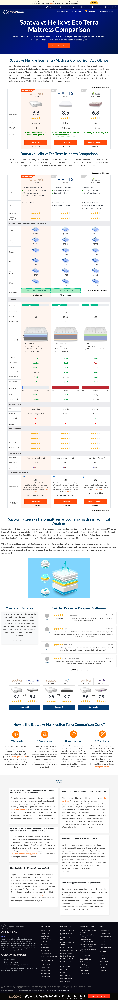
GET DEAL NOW (98, 997)
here (27, 965)
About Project (104, 956)
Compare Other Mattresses (100, 87)
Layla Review (45, 936)
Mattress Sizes (64, 970)
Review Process (65, 7)
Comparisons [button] (90, 11)
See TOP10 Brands (95, 142)
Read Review (36, 146)
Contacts (102, 958)
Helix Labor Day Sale (66, 291)
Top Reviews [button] (76, 12)
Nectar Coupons (85, 968)
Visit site (36, 142)
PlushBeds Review (46, 942)
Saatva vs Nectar (46, 967)
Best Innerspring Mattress (68, 950)
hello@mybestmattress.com (61, 990)
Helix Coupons (84, 970)
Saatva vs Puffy (45, 964)
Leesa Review (45, 950)
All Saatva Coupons (36, 295)
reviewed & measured (19, 810)
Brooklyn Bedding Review (49, 956)
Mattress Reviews (105, 939)
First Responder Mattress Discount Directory (88, 945)
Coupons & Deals (52, 7)
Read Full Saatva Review (19, 641)
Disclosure (103, 967)
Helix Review (45, 945)
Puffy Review (45, 933)
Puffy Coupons (84, 965)
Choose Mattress (65, 976)
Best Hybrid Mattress (67, 956)
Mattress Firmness (66, 978)
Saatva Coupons (85, 962)
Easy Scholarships (105, 947)
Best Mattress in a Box (67, 959)
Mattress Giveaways (106, 945)
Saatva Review (45, 930)
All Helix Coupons (65, 295)
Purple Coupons (85, 973)
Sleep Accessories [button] (106, 12)
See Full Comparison (59, 46)
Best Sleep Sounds (110, 7)
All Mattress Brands (106, 942)
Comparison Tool (105, 930)
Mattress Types (65, 981)
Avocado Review (46, 953)
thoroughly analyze (19, 757)
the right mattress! (102, 767)
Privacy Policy (104, 964)
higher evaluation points (38, 895)
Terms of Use (104, 961)
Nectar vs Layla (45, 973)
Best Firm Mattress (66, 947)
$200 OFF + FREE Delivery (36, 291)
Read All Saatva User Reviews (79, 670)
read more (68, 491)
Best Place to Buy (65, 973)
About (75, 7)
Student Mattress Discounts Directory (86, 940)
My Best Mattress (6, 937)
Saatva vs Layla (45, 970)
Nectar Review (45, 947)
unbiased (51, 3)
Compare (24, 707)
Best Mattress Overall (67, 930)
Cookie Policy (104, 970)
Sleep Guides (85, 7)
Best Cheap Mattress (66, 962)
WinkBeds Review (46, 939)
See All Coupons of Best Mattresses (95, 290)
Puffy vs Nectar (45, 976)
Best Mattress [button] (62, 12)
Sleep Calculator (97, 7)
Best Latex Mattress (66, 953)
